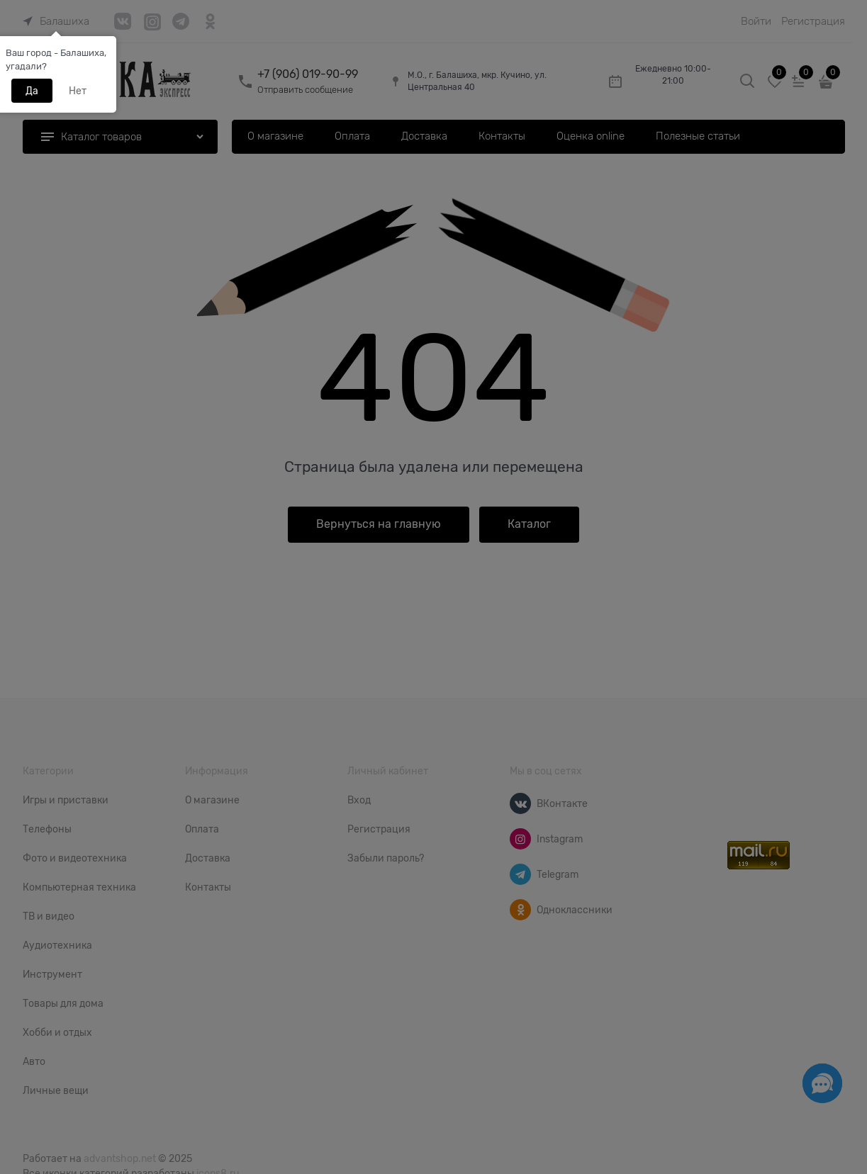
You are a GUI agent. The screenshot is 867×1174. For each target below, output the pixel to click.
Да (32, 90)
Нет (77, 90)
